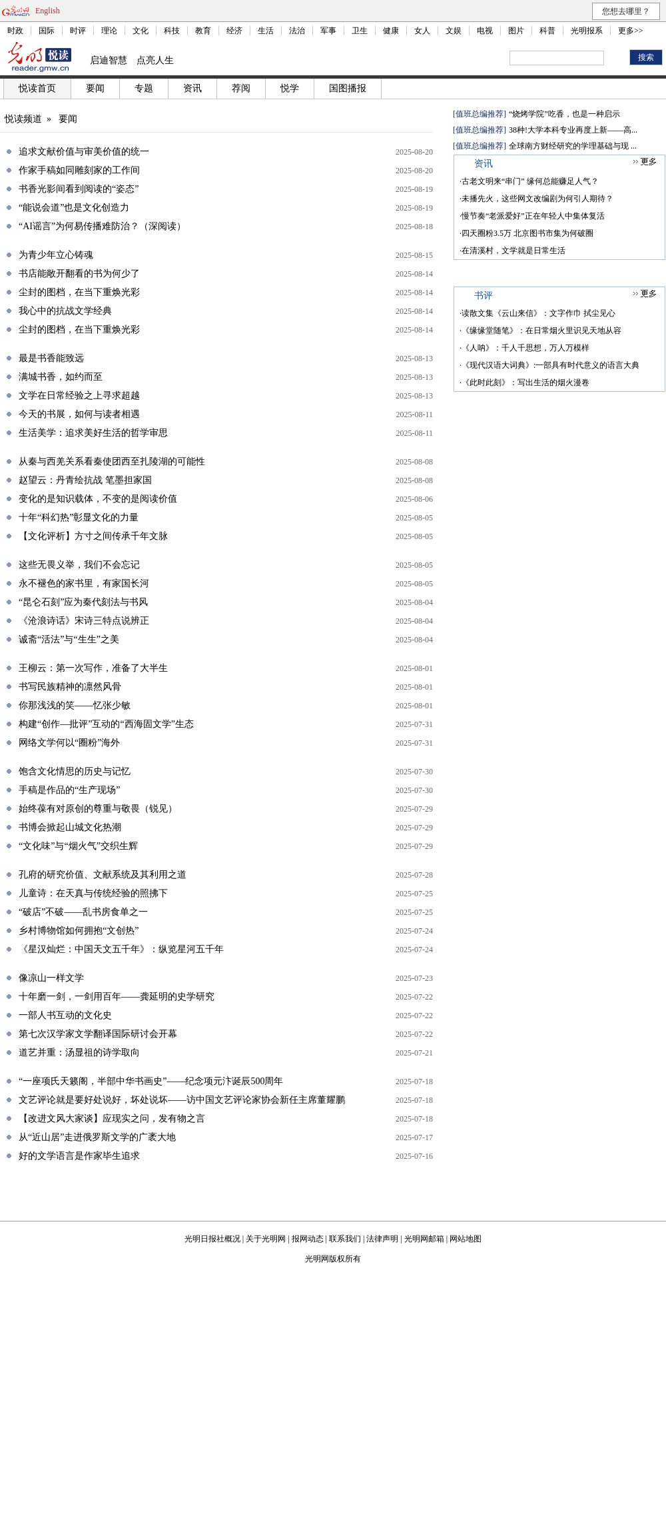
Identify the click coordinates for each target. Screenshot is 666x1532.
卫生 (360, 30)
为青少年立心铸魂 (56, 255)
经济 (234, 30)
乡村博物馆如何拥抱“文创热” (79, 931)
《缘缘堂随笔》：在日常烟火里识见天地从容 (541, 330)
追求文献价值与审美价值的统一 (84, 152)
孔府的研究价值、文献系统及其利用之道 (102, 875)
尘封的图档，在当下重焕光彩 (79, 292)
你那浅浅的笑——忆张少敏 (75, 705)
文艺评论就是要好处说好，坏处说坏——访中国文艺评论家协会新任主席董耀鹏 (182, 1100)
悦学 (289, 88)
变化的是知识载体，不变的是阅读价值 (98, 499)
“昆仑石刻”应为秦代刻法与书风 (83, 602)
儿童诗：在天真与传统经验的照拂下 (93, 893)
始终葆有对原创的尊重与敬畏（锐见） (98, 809)
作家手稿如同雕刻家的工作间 (79, 170)
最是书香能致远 (51, 358)
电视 (485, 30)
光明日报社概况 (212, 1238)
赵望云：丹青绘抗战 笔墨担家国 (85, 480)
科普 (547, 30)
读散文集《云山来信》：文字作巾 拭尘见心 (538, 313)
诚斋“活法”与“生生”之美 (69, 639)
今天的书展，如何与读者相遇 (79, 414)
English (47, 10)
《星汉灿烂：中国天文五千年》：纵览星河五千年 (121, 949)
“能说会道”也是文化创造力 (74, 208)
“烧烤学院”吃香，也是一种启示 (564, 114)
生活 (266, 30)
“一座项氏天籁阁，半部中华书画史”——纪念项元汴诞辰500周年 (151, 1081)
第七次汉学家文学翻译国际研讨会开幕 (98, 1034)
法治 (297, 30)
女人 (422, 30)
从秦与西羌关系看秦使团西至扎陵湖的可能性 (112, 461)
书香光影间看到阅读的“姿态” (79, 189)
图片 (516, 30)
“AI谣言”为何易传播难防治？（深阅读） (102, 226)
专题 (144, 88)
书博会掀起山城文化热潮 (70, 827)
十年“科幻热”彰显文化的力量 (79, 517)
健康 (391, 30)
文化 (141, 30)
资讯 (192, 88)
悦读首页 (37, 88)
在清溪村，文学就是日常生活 (513, 250)
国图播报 (347, 88)
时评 (78, 30)
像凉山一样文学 (51, 978)
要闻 (95, 88)
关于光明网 (266, 1238)
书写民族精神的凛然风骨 (70, 687)
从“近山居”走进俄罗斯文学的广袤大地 (97, 1137)
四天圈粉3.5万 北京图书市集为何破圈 (527, 233)
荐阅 (241, 88)
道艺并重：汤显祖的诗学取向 (79, 1053)
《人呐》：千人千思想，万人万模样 (525, 348)
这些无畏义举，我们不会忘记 (79, 565)
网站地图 (466, 1238)
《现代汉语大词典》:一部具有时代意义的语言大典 (550, 365)
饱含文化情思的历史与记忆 (75, 771)
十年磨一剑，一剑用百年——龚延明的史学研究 (116, 997)
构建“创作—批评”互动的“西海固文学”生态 (106, 724)
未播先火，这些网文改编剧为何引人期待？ (537, 198)
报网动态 (308, 1238)
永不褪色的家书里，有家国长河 (84, 583)
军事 (328, 30)
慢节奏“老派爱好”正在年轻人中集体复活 (533, 216)
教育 (203, 30)
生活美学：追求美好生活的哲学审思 (93, 433)
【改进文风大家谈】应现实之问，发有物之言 (112, 1119)
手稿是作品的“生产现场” (69, 790)
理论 (109, 30)
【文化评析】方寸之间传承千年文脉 (93, 536)
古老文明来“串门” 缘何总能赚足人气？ (530, 181)
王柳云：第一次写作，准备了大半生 (93, 668)
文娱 (454, 30)
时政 (15, 30)
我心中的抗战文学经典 (65, 311)
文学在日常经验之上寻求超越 (79, 395)
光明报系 (587, 30)
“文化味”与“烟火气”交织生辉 (78, 846)
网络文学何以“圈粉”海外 (69, 743)
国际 (47, 30)
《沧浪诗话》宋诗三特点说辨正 (84, 621)
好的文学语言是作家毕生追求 (79, 1156)
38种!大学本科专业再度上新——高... (573, 130)
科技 (172, 30)
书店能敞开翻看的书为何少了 (79, 274)
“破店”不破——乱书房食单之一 (83, 912)
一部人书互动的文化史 (65, 1015)
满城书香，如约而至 (61, 377)
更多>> (630, 30)
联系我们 (345, 1238)
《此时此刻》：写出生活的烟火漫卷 (525, 382)
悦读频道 (23, 119)
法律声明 (382, 1238)
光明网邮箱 (424, 1238)
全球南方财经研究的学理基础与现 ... (573, 146)
